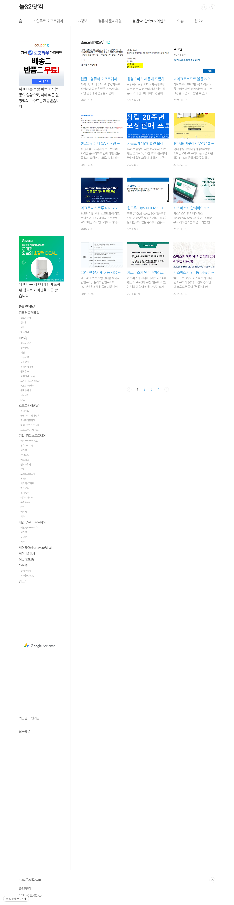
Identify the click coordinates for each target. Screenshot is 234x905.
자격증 (23, 565)
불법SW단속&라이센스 (133, 21)
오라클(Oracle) (27, 575)
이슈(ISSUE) (26, 559)
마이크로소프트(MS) (30, 425)
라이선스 (25, 411)
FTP (22, 507)
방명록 (203, 21)
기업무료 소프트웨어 (32, 21)
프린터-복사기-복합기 (30, 381)
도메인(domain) (28, 376)
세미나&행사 (27, 553)
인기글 (35, 718)
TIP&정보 (64, 21)
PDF (22, 469)
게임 (23, 352)
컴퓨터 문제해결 (93, 21)
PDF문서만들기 (28, 386)
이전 (129, 389)
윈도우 (24, 322)
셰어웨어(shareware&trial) (36, 547)
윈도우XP (25, 371)
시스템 (24, 450)
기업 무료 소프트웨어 (32, 435)
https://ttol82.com (30, 879)
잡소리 (183, 21)
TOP (212, 880)
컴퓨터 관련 (26, 343)
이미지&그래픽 (27, 483)
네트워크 (25, 460)
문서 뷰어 (25, 493)
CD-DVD (25, 455)
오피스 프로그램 (28, 474)
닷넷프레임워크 (28, 420)
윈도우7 (24, 395)
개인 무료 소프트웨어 (32, 522)
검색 (204, 7)
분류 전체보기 (28, 306)
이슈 (164, 21)
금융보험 (25, 357)
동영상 (24, 479)
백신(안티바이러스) (29, 441)
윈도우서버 (26, 390)
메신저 (24, 512)
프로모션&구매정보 (29, 430)
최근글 (23, 718)
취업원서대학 (27, 367)
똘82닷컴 (31, 7)
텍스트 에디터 (27, 497)
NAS (23, 400)
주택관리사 (26, 571)
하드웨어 (25, 332)
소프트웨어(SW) (29, 405)
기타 (23, 516)
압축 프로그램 (27, 446)
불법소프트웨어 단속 (30, 416)
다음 (166, 389)
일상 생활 (25, 348)
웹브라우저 (26, 318)
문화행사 (25, 362)
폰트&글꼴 (25, 502)
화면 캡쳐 (25, 488)
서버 (23, 327)
